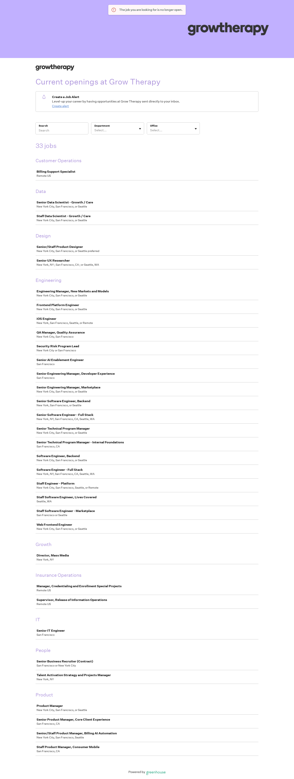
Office (154, 125)
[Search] (62, 131)
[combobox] (94, 130)
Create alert (60, 106)
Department (102, 125)
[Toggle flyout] (140, 128)
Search (43, 125)
